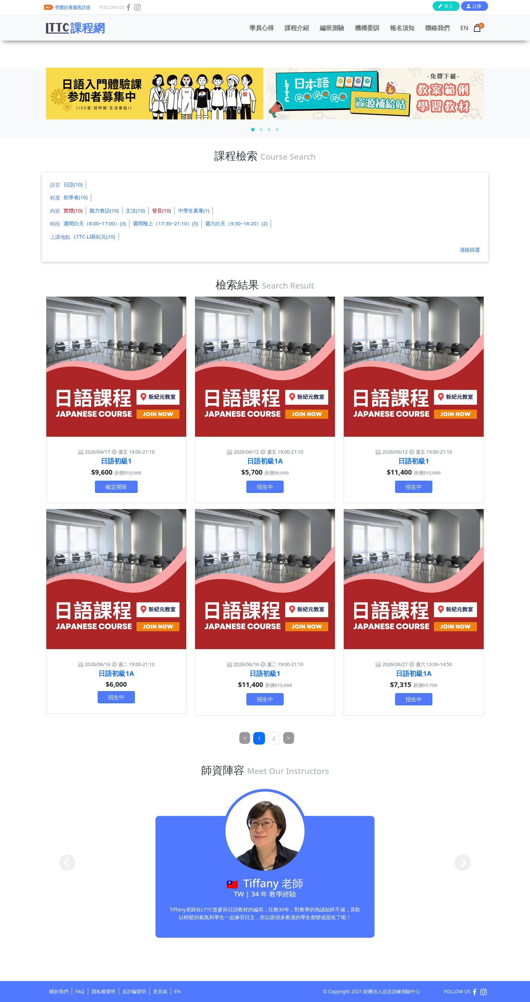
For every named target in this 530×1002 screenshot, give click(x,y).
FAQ (80, 991)
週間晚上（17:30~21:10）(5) (165, 223)
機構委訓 (367, 28)
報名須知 (402, 28)
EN (464, 28)
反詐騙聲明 (134, 991)
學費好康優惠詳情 (72, 7)
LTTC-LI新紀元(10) (94, 236)
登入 (448, 6)
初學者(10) (76, 197)
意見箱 (160, 991)
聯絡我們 (437, 28)
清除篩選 (470, 249)
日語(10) (73, 184)
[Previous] (244, 738)
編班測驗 (332, 28)
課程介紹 (297, 28)
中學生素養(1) (194, 210)
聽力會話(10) (104, 210)
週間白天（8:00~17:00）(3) (95, 223)
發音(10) (161, 210)
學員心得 (261, 28)
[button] (253, 129)
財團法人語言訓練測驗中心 (391, 991)
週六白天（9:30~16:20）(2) (236, 223)
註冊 (477, 6)
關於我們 (58, 991)
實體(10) (73, 210)
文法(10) (135, 210)
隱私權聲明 (103, 991)
